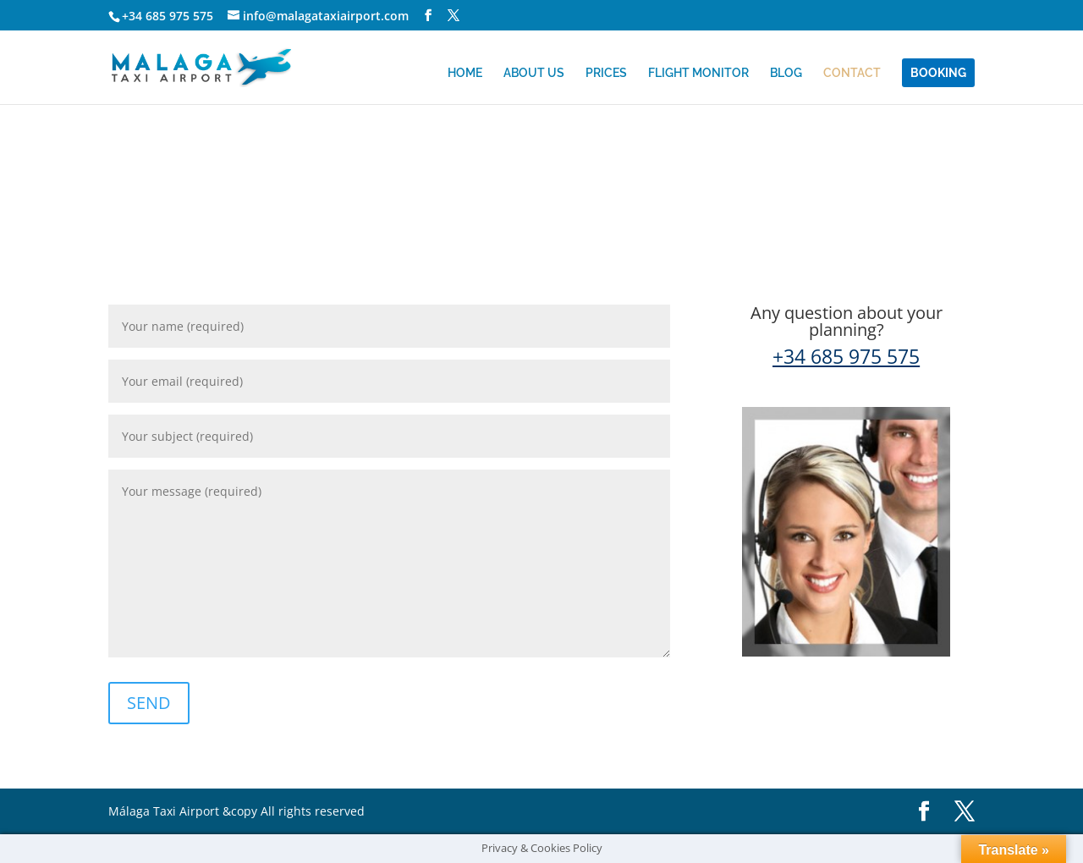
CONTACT (852, 73)
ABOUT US (533, 73)
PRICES (606, 73)
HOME (465, 73)
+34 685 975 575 (167, 16)
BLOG (786, 73)
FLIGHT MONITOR (698, 73)
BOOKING (938, 73)
